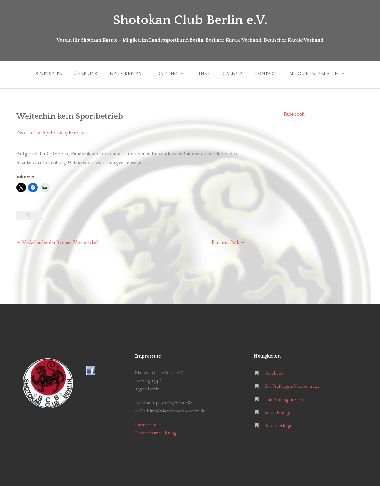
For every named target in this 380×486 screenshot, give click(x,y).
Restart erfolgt (277, 426)
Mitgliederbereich (313, 74)
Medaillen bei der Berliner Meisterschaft (57, 242)
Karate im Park (228, 242)
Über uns (86, 74)
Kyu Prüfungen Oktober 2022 (291, 386)
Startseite (49, 74)
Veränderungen (279, 413)
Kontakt (265, 74)
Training (166, 74)
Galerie (232, 74)
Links (203, 74)
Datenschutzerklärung (155, 433)
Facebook (294, 114)
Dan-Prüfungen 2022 (283, 400)
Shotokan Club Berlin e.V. (190, 20)
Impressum (145, 425)
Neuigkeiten (126, 74)
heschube (77, 133)
